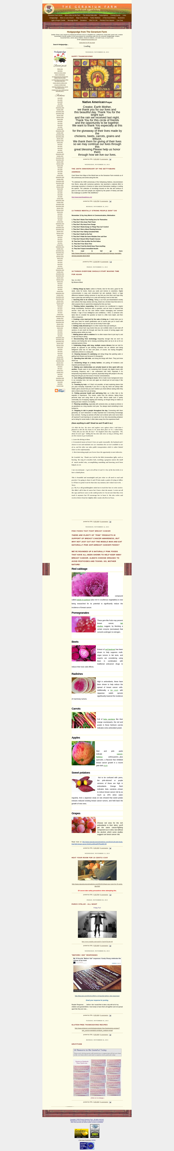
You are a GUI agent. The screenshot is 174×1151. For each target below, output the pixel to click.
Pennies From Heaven (107, 20)
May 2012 (60, 262)
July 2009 (60, 196)
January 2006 (60, 115)
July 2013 (60, 289)
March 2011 (60, 235)
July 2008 (60, 173)
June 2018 (59, 376)
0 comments (104, 159)
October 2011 (60, 248)
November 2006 (60, 134)
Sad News (60, 70)
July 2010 (60, 219)
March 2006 (60, 119)
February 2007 (60, 140)
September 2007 (60, 154)
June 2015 (59, 333)
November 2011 (60, 250)
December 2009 (60, 206)
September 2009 (60, 200)
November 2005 (60, 111)
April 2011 (60, 237)
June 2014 (59, 310)
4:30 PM (96, 894)
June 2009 (59, 194)
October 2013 (60, 295)
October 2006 (60, 132)
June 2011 (59, 241)
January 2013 (60, 277)
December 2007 (60, 159)
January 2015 (60, 324)
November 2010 (60, 227)
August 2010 (60, 221)
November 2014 (60, 320)
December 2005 (60, 113)
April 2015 (60, 329)
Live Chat (120, 20)
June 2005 (59, 102)
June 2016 (59, 353)
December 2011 (60, 252)
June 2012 (59, 264)
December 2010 (60, 229)
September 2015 (60, 337)
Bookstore (121, 18)
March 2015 (60, 328)
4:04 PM (96, 201)
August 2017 (60, 370)
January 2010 (60, 208)
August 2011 (60, 244)
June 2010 (59, 217)
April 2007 (60, 144)
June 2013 (59, 287)
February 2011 (60, 233)
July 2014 (60, 312)
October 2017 (60, 372)
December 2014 (60, 322)
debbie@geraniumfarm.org (89, 39)
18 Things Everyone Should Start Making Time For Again (60, 77)
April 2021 (60, 384)
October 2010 (60, 225)
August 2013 (60, 291)
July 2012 (60, 266)
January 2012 (60, 254)
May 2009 (60, 192)
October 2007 (60, 156)
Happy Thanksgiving (60, 74)
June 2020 (59, 382)
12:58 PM (96, 262)
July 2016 (60, 355)
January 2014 (60, 301)
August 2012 (60, 268)
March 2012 (60, 258)
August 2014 (60, 314)
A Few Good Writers (109, 18)
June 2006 (59, 125)
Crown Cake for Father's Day (60, 83)
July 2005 (60, 103)
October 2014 (60, 318)
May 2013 (60, 285)
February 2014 (60, 302)
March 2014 (60, 304)
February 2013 (60, 279)
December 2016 (60, 360)
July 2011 (60, 243)
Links (124, 15)
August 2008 (60, 175)
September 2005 (60, 107)
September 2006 (60, 130)
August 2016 (60, 357)
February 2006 (60, 117)
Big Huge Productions (85, 1140)
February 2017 (60, 364)
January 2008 (60, 161)
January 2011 (60, 231)
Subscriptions (103, 15)
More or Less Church (67, 18)
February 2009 (60, 187)
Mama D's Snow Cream (60, 72)
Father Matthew (95, 18)
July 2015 (60, 335)
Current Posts (60, 386)
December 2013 (60, 299)
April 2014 (60, 306)
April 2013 (60, 283)
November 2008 (60, 181)
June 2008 (59, 171)
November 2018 (60, 378)
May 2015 (60, 331)
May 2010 (60, 216)
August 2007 (60, 152)
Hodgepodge (53, 18)
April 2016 (60, 349)
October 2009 (60, 202)
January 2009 (60, 185)
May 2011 (60, 239)
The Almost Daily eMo (90, 15)
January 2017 (60, 362)
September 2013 (60, 293)
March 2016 (60, 347)
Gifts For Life (93, 20)
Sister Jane (60, 69)
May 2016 (60, 351)
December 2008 (60, 183)
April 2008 (60, 167)
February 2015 (60, 326)
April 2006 (60, 121)
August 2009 (60, 198)
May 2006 (60, 123)
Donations (83, 20)
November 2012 (60, 273)
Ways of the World (82, 18)
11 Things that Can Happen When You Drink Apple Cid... (60, 80)
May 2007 (60, 146)
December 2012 (60, 275)
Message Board (73, 20)
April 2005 (60, 98)
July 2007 (60, 150)
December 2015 (60, 341)
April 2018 (60, 374)
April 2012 (60, 260)
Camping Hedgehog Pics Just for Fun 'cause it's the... (60, 87)
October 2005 (60, 109)
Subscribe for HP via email (87, 42)
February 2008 (60, 163)
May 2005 (60, 100)
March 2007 (60, 142)
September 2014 (60, 316)
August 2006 (60, 129)
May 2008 (60, 169)
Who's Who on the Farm (72, 15)
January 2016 (60, 343)
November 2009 (60, 204)
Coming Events (115, 15)
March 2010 (60, 212)
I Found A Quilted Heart (60, 84)
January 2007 (60, 138)
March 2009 (60, 188)
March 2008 (60, 165)
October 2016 (60, 358)
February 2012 (60, 256)
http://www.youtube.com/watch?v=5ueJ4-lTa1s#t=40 (97, 941)
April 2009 (60, 190)
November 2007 (60, 158)
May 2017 (60, 368)
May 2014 (60, 308)
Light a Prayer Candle (58, 20)
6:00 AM (96, 159)
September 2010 (60, 223)
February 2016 (60, 345)
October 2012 (60, 272)
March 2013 (60, 281)
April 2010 (60, 214)
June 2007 (59, 148)
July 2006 (60, 127)
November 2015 (60, 339)
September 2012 (60, 270)
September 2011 (60, 246)
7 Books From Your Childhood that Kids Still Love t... (60, 90)
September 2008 (60, 177)
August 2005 (60, 105)
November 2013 (60, 297)
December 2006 (60, 136)
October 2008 (60, 179)
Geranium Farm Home (55, 15)
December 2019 (60, 380)
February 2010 (60, 210)
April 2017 (60, 366)
